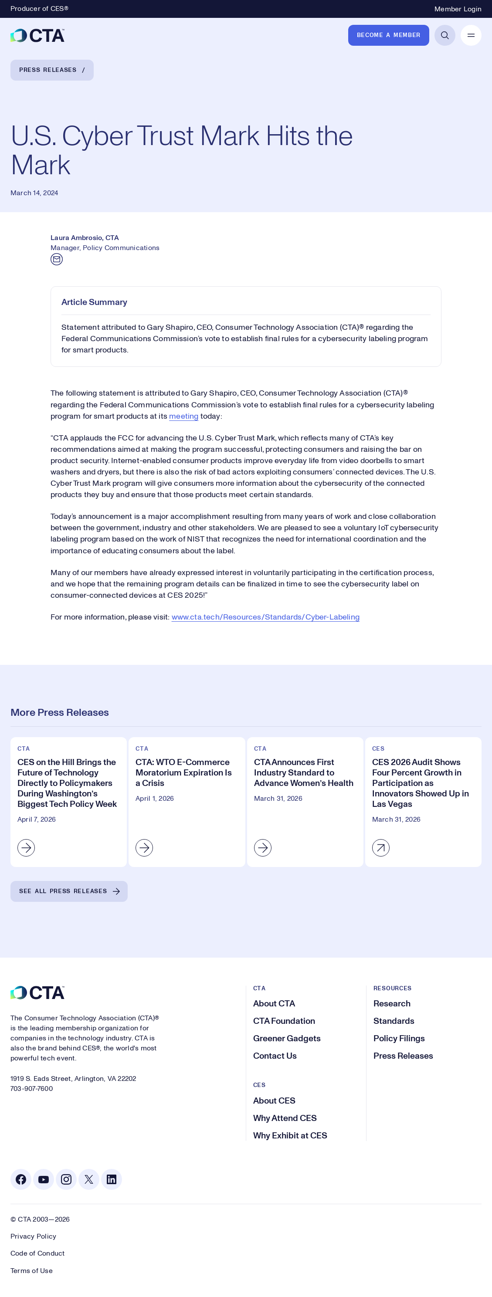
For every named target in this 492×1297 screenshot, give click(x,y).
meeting (183, 416)
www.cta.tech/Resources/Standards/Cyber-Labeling (266, 617)
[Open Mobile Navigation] (471, 35)
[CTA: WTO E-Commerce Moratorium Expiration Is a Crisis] (187, 802)
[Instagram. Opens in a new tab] (66, 1179)
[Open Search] (444, 35)
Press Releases (48, 70)
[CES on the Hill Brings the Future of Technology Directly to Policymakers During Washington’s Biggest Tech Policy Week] (68, 802)
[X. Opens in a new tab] (88, 1179)
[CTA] (37, 35)
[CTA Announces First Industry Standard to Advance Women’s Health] (305, 802)
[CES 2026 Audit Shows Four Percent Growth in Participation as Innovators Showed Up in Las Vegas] (423, 802)
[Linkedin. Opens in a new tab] (111, 1179)
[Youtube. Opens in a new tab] (43, 1179)
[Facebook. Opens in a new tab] (20, 1179)
